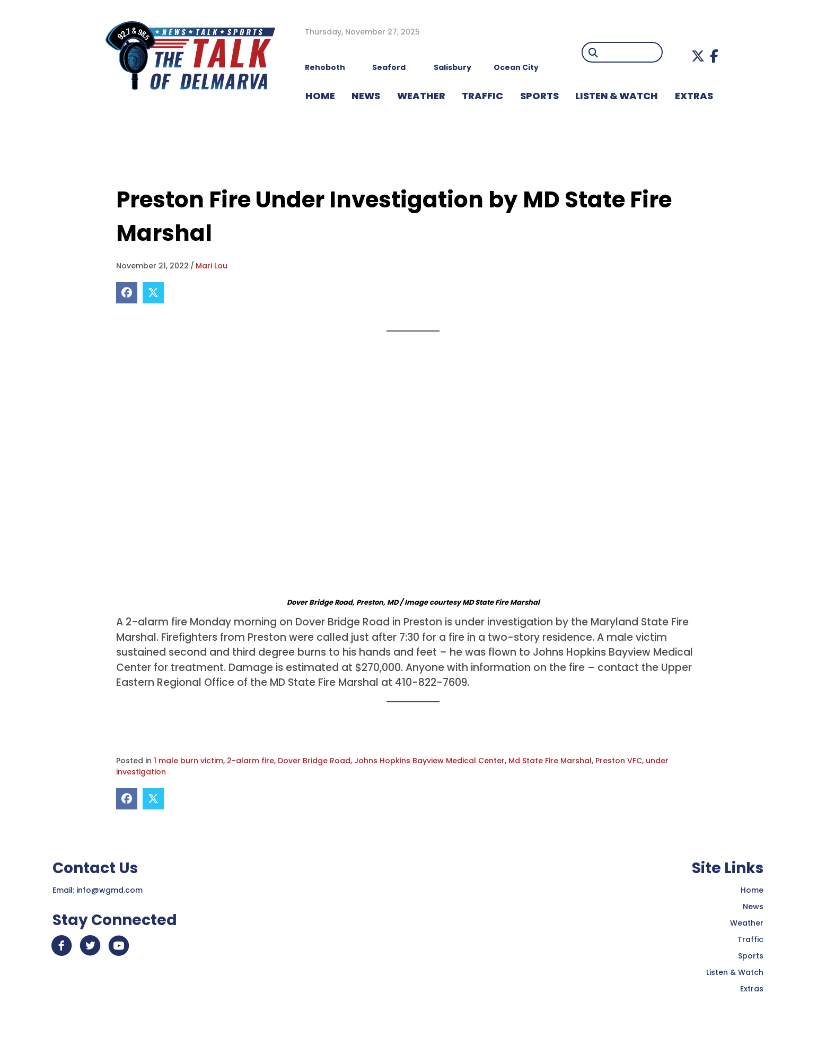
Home (752, 890)
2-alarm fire (250, 760)
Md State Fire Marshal (550, 760)
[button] (698, 56)
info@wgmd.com (109, 890)
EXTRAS (694, 95)
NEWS (366, 95)
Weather (746, 923)
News (753, 906)
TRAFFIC (482, 95)
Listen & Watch (734, 972)
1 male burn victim (188, 760)
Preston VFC (618, 760)
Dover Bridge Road (314, 760)
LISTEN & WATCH (616, 95)
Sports (539, 95)
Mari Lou (211, 265)
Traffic (750, 939)
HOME (320, 95)
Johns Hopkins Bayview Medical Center (429, 760)
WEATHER (421, 95)
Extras (751, 988)
